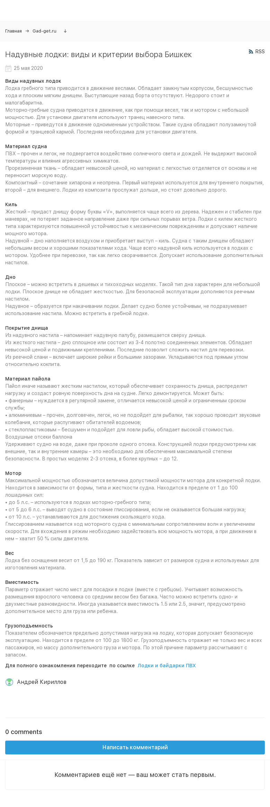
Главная (13, 31)
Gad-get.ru (44, 31)
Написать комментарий (135, 747)
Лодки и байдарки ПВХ (166, 665)
